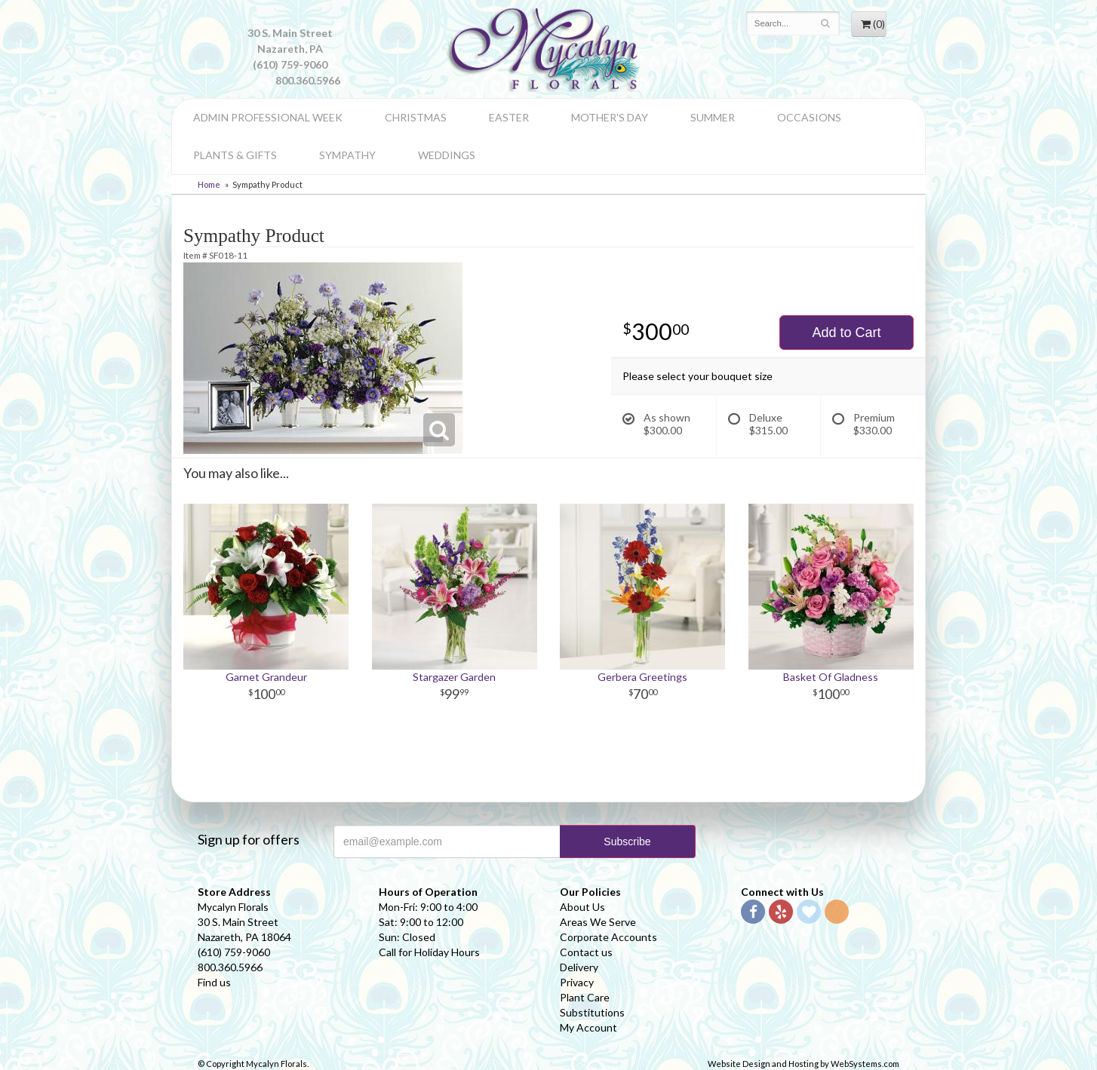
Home (209, 184)
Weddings (446, 155)
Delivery (579, 967)
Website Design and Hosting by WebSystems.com (803, 1063)
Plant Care (585, 997)
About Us (582, 906)
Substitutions (592, 1012)
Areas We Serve (598, 921)
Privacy (577, 982)
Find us (214, 982)
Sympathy (347, 155)
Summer (712, 117)
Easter (509, 117)
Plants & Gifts (235, 155)
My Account (588, 1027)
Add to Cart (846, 332)
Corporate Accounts (608, 937)
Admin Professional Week (268, 117)
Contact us (586, 952)
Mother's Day (609, 117)
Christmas (416, 117)
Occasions (809, 117)
